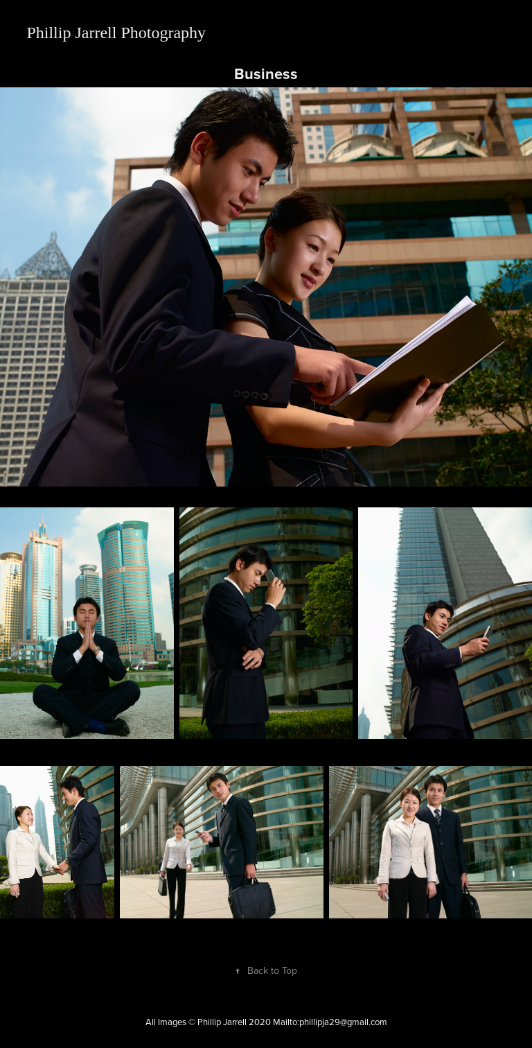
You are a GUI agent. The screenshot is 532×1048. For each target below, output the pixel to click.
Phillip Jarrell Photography (116, 33)
